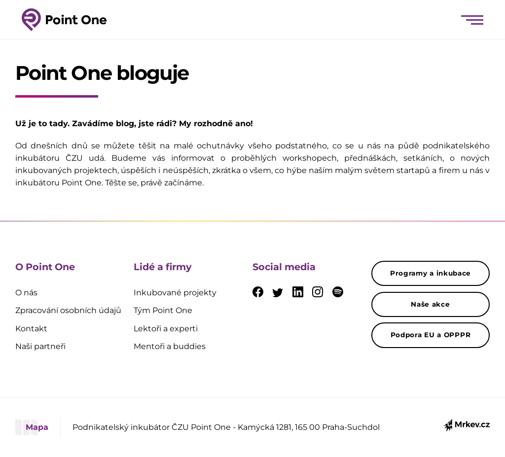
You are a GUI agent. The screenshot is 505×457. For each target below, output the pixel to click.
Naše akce (430, 304)
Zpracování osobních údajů (68, 310)
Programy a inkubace (430, 273)
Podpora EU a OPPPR (431, 335)
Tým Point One (163, 310)
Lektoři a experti (166, 328)
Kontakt (31, 328)
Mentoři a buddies (170, 346)
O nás (26, 292)
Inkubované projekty (175, 292)
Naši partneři (40, 346)
